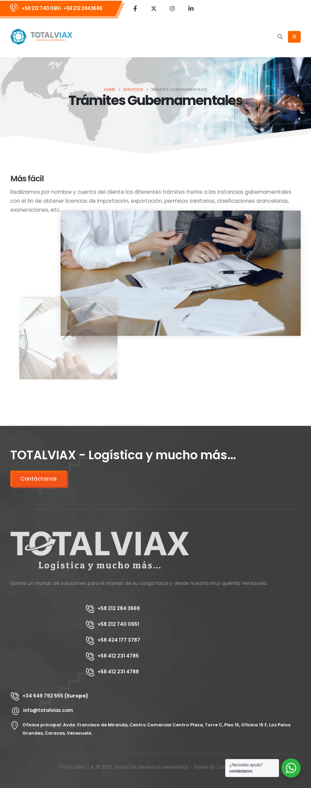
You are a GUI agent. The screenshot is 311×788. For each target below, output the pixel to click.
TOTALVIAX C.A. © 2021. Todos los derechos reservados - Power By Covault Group (155, 767)
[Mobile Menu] (294, 37)
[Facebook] (135, 8)
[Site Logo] (41, 37)
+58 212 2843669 (82, 8)
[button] (280, 36)
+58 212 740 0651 (41, 8)
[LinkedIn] (191, 8)
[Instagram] (172, 8)
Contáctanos (38, 478)
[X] (153, 8)
